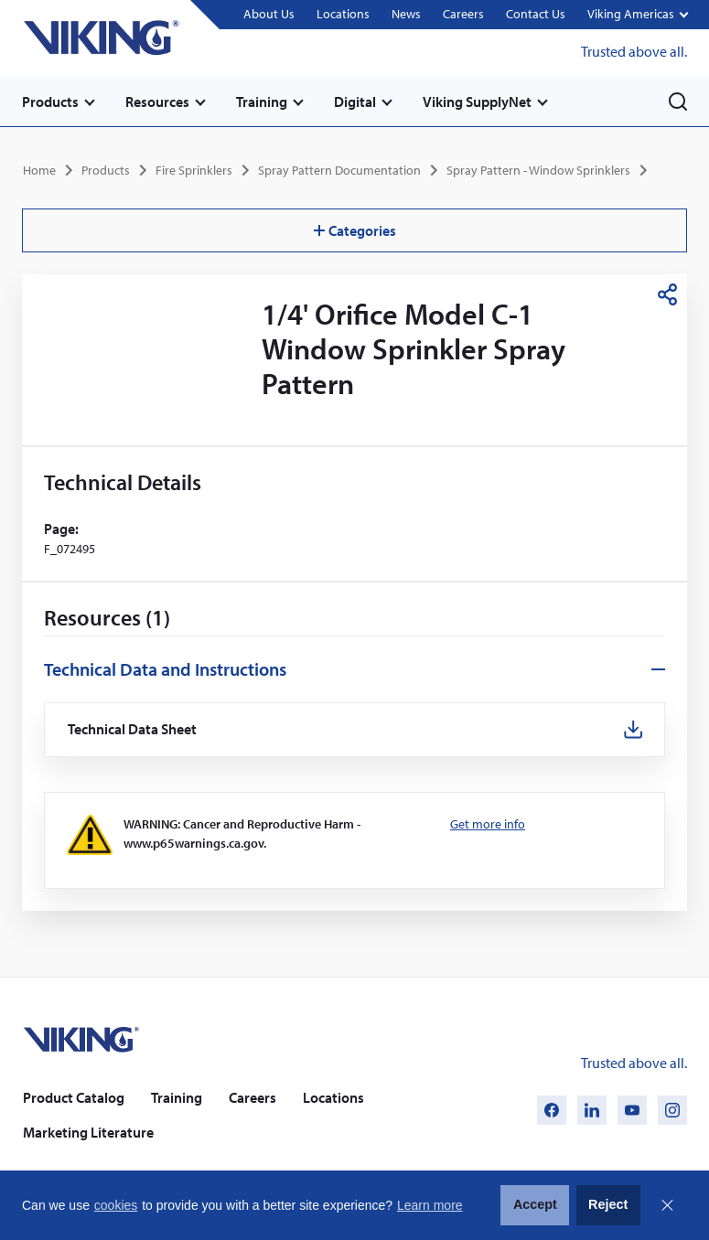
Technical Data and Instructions (165, 668)
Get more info (487, 824)
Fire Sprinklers (194, 170)
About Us (269, 13)
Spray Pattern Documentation (339, 170)
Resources (157, 101)
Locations (343, 13)
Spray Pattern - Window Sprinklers (538, 170)
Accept (535, 1204)
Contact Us (535, 13)
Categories (355, 230)
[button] (637, 15)
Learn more (430, 1205)
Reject (608, 1204)
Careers (463, 13)
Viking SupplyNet (477, 101)
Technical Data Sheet (133, 729)
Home (39, 170)
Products (50, 101)
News (406, 13)
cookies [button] (115, 1205)
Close (667, 1205)
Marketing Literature (88, 1132)
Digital (355, 101)
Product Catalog (73, 1097)
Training (261, 101)
